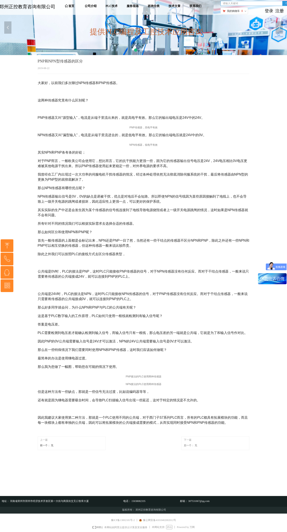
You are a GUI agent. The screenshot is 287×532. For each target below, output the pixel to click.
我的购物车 (233, 11)
